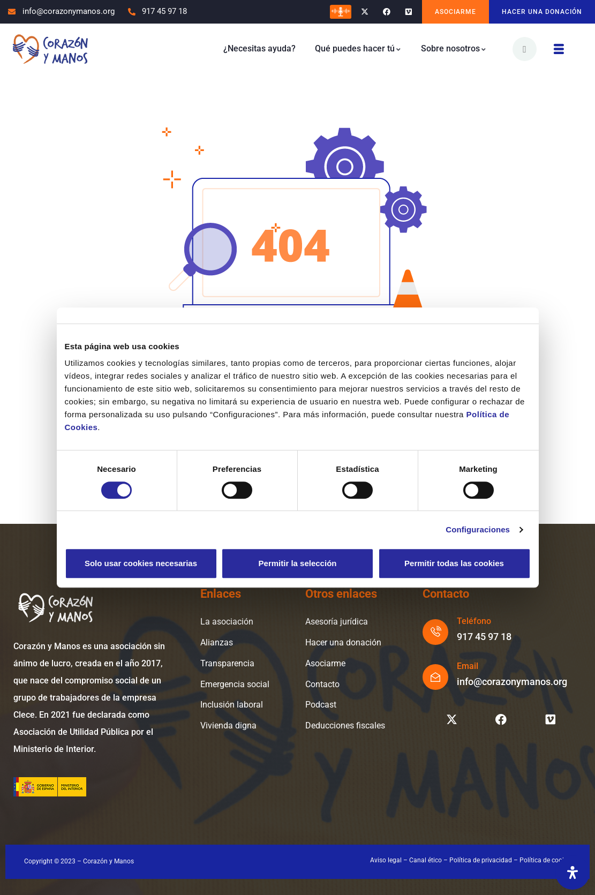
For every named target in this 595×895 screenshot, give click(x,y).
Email (467, 666)
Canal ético (425, 860)
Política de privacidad (480, 860)
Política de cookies (546, 860)
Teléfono (474, 621)
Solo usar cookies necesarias (141, 563)
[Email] (435, 677)
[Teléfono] (435, 632)
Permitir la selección (298, 563)
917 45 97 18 (484, 636)
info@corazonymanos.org (512, 681)
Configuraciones (478, 529)
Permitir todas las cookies (454, 563)
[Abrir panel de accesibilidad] (572, 872)
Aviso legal (386, 860)
